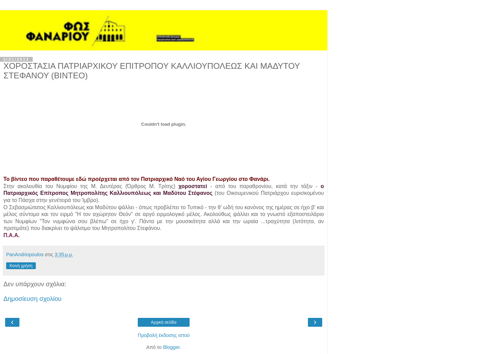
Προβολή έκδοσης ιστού (164, 335)
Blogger (171, 347)
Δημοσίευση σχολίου (32, 298)
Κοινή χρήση (21, 265)
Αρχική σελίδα (164, 322)
